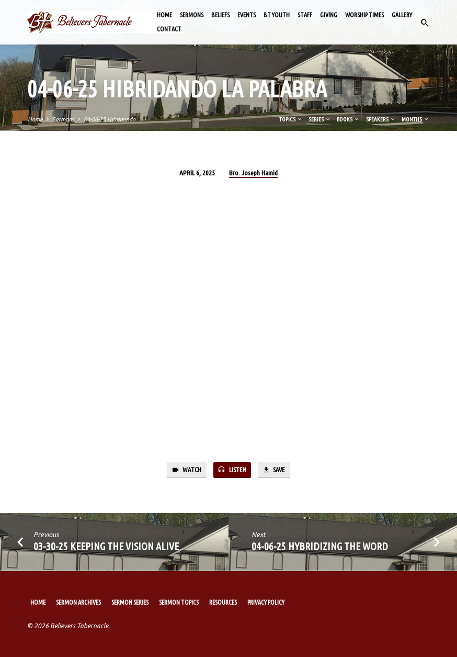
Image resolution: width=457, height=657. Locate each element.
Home (164, 15)
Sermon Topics (179, 602)
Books (348, 119)
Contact (169, 29)
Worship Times (364, 15)
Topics (291, 119)
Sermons (191, 15)
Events (246, 15)
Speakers (381, 119)
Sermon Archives (78, 602)
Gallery (402, 15)
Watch (185, 470)
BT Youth (277, 15)
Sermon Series (129, 602)
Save (274, 470)
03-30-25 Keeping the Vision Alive (106, 547)
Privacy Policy (265, 602)
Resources (223, 602)
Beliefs (220, 15)
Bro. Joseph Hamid (253, 173)
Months (415, 119)
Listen (231, 470)
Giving (328, 15)
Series (320, 119)
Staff (305, 15)
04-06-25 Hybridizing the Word (320, 547)
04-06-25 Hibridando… (112, 119)
